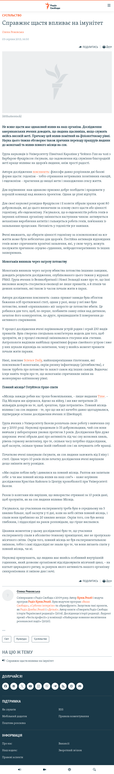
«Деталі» (52, 609)
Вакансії (64, 743)
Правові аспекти (12, 757)
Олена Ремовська (13, 32)
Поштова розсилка (14, 723)
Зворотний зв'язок (70, 750)
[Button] (88, 47)
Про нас (7, 743)
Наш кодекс (9, 750)
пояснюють (41, 172)
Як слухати (9, 709)
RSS (61, 709)
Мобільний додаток (14, 716)
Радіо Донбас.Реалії (32, 609)
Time (101, 396)
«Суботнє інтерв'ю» (42, 605)
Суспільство (12, 15)
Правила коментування (74, 716)
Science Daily (33, 360)
